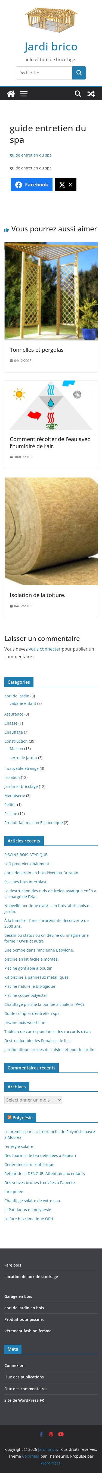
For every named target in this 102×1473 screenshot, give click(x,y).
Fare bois (12, 1265)
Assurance (13, 714)
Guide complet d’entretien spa (32, 1013)
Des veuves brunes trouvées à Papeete (39, 1182)
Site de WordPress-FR (24, 1400)
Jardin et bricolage (21, 786)
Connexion (14, 1365)
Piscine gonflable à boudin (28, 968)
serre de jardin (23, 757)
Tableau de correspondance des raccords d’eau (47, 1031)
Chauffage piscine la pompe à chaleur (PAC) (44, 1004)
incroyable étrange (21, 768)
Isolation (12, 777)
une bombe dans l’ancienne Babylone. (39, 950)
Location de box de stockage (31, 1276)
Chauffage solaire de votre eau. (32, 1200)
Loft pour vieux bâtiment (26, 863)
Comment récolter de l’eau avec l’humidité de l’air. (50, 442)
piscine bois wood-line (24, 1022)
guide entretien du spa (31, 155)
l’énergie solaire (18, 1146)
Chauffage (13, 732)
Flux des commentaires (25, 1388)
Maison (16, 748)
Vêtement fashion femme (27, 1330)
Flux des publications (24, 1377)
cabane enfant (23, 703)
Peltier (10, 804)
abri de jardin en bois (24, 1307)
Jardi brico (51, 46)
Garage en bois (18, 1296)
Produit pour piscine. (24, 1319)
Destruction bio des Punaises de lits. (37, 1040)
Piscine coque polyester (25, 995)
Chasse (10, 723)
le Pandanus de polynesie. (28, 1209)
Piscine (10, 813)
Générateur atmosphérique (29, 1164)
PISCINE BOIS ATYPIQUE (25, 854)
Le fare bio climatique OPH (28, 1218)
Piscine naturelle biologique (29, 986)
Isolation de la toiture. (37, 595)
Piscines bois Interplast (25, 881)
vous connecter (45, 649)
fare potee (13, 1191)
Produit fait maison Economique (33, 822)
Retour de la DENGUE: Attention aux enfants (44, 1173)
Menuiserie (14, 795)
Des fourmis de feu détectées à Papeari (40, 1155)
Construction (16, 741)
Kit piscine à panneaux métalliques (36, 977)
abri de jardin (16, 696)
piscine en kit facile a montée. (31, 959)
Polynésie (23, 1118)
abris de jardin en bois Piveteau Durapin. (41, 872)
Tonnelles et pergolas (37, 349)
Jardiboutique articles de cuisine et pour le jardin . (50, 1049)
